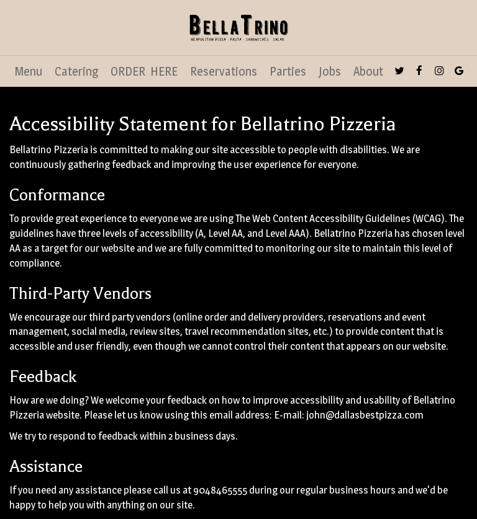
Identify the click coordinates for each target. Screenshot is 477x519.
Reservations (223, 71)
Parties (288, 71)
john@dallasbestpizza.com (365, 415)
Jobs (330, 71)
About (368, 71)
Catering (76, 71)
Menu (28, 71)
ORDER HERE (144, 71)
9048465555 (220, 490)
